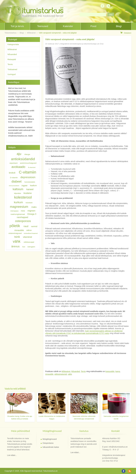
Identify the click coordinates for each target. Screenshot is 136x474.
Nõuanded (75, 371)
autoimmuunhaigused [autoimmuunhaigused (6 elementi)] (28, 163)
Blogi (119, 26)
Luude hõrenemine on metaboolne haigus (52, 417)
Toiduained (12, 69)
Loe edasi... (12, 455)
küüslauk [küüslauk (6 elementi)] (29, 203)
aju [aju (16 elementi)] (19, 154)
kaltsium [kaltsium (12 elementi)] (18, 189)
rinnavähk (49, 374)
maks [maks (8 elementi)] (34, 207)
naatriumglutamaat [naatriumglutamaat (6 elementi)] (18, 214)
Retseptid (12, 59)
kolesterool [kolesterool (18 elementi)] (23, 197)
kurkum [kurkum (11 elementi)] (18, 202)
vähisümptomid (60, 374)
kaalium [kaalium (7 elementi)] (33, 185)
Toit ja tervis (17, 26)
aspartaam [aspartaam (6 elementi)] (14, 163)
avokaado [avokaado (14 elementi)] (18, 167)
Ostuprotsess (47, 443)
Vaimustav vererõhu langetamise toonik (116, 417)
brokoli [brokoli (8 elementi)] (12, 173)
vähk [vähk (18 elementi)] (16, 241)
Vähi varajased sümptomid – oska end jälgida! (58, 33)
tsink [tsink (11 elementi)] (17, 236)
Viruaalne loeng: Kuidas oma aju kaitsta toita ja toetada (19, 417)
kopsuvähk (109, 371)
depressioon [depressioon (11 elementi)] (27, 177)
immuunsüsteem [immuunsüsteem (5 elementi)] (14, 185)
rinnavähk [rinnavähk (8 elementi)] (19, 230)
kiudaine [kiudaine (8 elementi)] (28, 193)
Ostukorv (125, 33)
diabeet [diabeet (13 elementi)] (17, 181)
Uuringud (12, 74)
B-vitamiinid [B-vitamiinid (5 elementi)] (31, 167)
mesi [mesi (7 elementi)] (23, 211)
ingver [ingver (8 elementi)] (24, 185)
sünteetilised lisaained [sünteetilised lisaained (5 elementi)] (31, 233)
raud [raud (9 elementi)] (26, 226)
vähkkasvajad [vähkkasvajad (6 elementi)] (29, 242)
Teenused (42, 26)
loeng (117, 371)
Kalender (68, 26)
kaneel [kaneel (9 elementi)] (29, 189)
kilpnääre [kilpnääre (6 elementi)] (17, 193)
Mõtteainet (31, 33)
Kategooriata (13, 44)
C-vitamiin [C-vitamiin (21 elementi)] (27, 172)
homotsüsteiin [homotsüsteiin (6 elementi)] (29, 182)
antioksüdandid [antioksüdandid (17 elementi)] (23, 159)
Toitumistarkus (10, 33)
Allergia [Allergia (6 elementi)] (27, 154)
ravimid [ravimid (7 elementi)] (34, 226)
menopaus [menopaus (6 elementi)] (14, 211)
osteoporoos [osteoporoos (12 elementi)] (23, 221)
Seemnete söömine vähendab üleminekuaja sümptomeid (84, 417)
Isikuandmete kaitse (50, 447)
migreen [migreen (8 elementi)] (31, 210)
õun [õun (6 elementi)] (23, 247)
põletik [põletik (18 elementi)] (15, 226)
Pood (93, 26)
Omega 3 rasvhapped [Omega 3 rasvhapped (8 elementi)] (26, 215)
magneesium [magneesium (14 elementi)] (19, 206)
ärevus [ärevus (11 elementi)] (15, 246)
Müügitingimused (49, 439)
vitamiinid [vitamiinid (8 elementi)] (27, 237)
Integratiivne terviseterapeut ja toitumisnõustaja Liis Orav (82, 44)
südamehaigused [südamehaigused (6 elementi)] (15, 233)
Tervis (83, 371)
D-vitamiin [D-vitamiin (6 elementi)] (14, 178)
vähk (70, 374)
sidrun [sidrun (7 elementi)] (29, 230)
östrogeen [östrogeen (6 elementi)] (31, 247)
